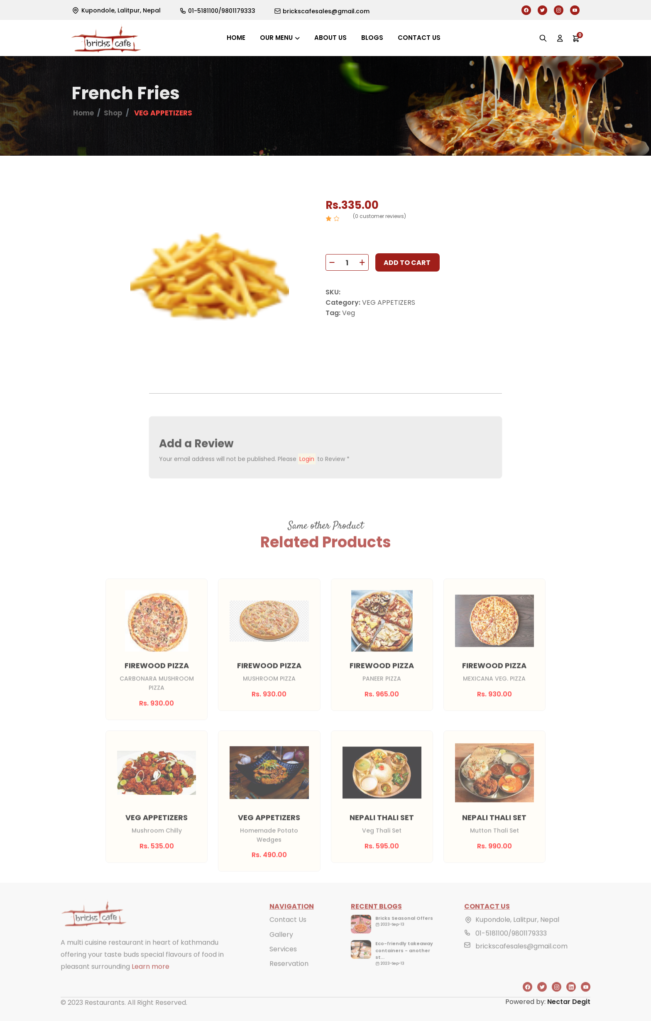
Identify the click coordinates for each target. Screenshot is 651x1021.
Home (236, 37)
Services (283, 960)
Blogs (372, 37)
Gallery (281, 946)
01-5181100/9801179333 (511, 945)
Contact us (419, 37)
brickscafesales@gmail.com (521, 958)
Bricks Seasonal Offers (404, 930)
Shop (113, 114)
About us (330, 37)
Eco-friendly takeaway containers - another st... (404, 962)
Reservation (288, 975)
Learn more (150, 978)
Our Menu (276, 37)
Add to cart (407, 263)
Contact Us (287, 931)
